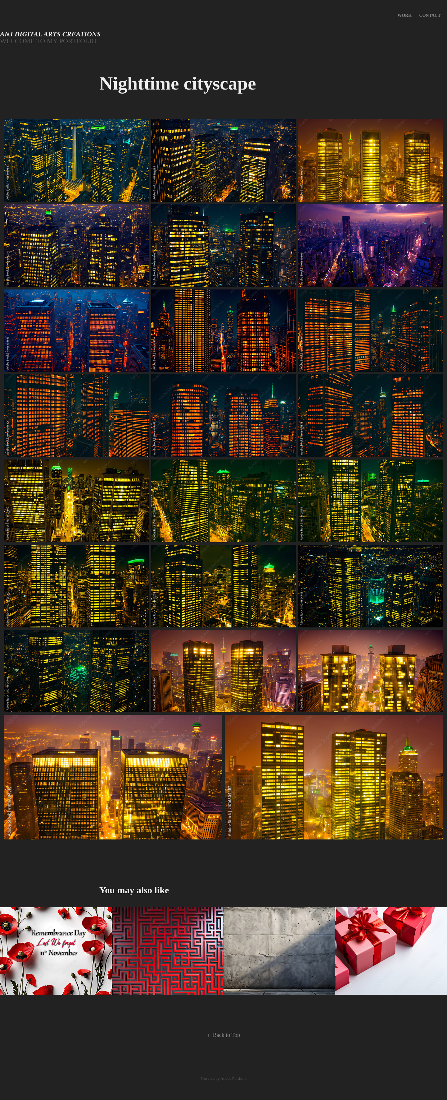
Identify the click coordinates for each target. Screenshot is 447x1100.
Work (404, 15)
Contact (430, 15)
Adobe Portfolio (233, 1078)
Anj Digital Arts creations (50, 34)
